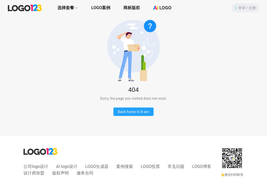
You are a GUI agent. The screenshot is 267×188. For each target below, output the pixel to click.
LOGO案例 (100, 7)
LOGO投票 (150, 166)
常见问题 (176, 166)
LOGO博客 (201, 166)
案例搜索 (124, 166)
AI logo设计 (66, 166)
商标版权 (131, 7)
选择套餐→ (67, 7)
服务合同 (85, 173)
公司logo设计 (35, 166)
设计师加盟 (33, 173)
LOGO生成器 (96, 166)
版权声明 (60, 173)
